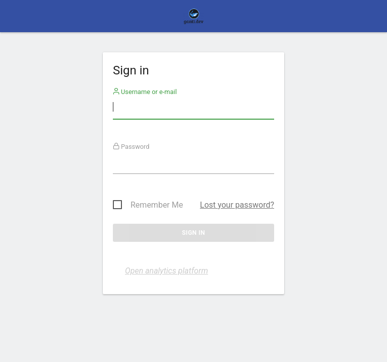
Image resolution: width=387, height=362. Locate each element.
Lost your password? (237, 205)
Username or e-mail (145, 92)
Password (131, 146)
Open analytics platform (166, 271)
